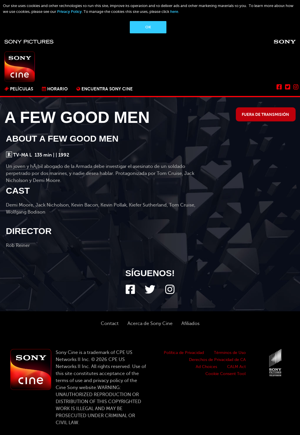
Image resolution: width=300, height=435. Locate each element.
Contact (110, 323)
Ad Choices (206, 366)
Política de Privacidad (184, 352)
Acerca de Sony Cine (150, 323)
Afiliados (190, 323)
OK (148, 27)
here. (174, 11)
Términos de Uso (230, 352)
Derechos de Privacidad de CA (217, 359)
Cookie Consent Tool (225, 374)
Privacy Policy (69, 11)
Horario (57, 88)
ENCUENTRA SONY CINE (107, 88)
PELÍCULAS (21, 88)
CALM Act (236, 366)
